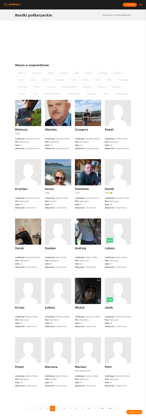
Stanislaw (82, 189)
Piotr (108, 367)
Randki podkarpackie (123, 15)
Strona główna (108, 15)
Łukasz (50, 307)
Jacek (109, 307)
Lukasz (110, 248)
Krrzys (19, 307)
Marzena (51, 367)
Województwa (134, 412)
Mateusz (21, 129)
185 (102, 408)
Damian (50, 248)
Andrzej (80, 248)
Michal (80, 307)
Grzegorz (81, 129)
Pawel (109, 129)
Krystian (21, 189)
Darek (19, 248)
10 (89, 408)
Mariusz (80, 367)
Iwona (49, 189)
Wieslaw (51, 129)
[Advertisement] (73, 39)
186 (109, 408)
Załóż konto (129, 5)
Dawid (109, 189)
